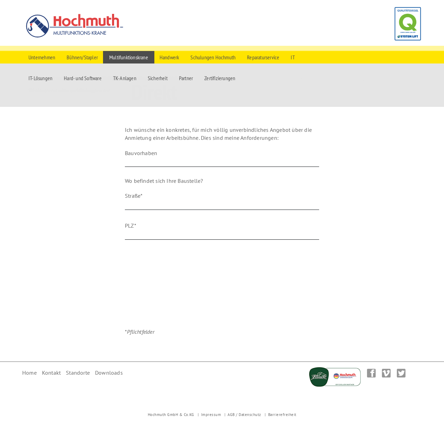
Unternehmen (41, 57)
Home (29, 372)
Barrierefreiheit (282, 414)
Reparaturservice (263, 57)
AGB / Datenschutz (244, 414)
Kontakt (51, 372)
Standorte (78, 372)
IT (292, 57)
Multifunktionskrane (128, 57)
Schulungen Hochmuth (213, 57)
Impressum (211, 414)
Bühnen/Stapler (82, 57)
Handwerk (169, 57)
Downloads (109, 372)
